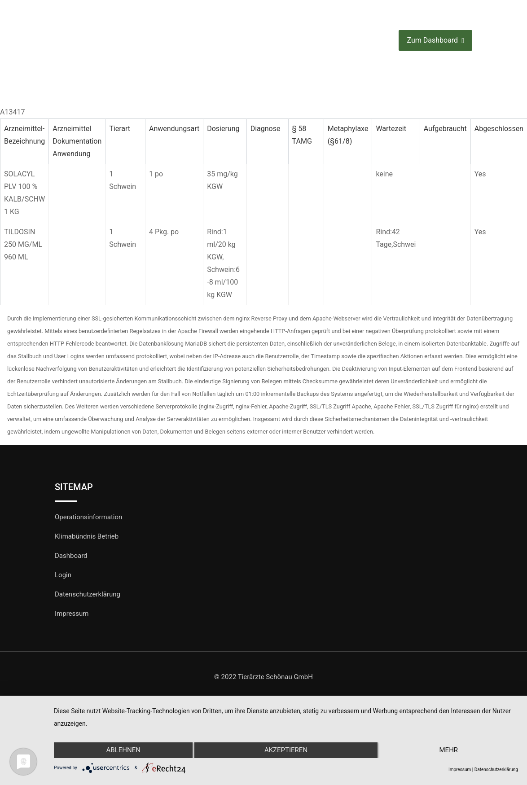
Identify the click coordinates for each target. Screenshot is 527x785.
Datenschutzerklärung (87, 594)
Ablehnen (123, 750)
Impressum (71, 614)
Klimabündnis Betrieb (87, 536)
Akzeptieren (285, 750)
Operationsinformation (88, 517)
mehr (448, 750)
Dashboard (71, 556)
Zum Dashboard (435, 40)
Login (63, 575)
